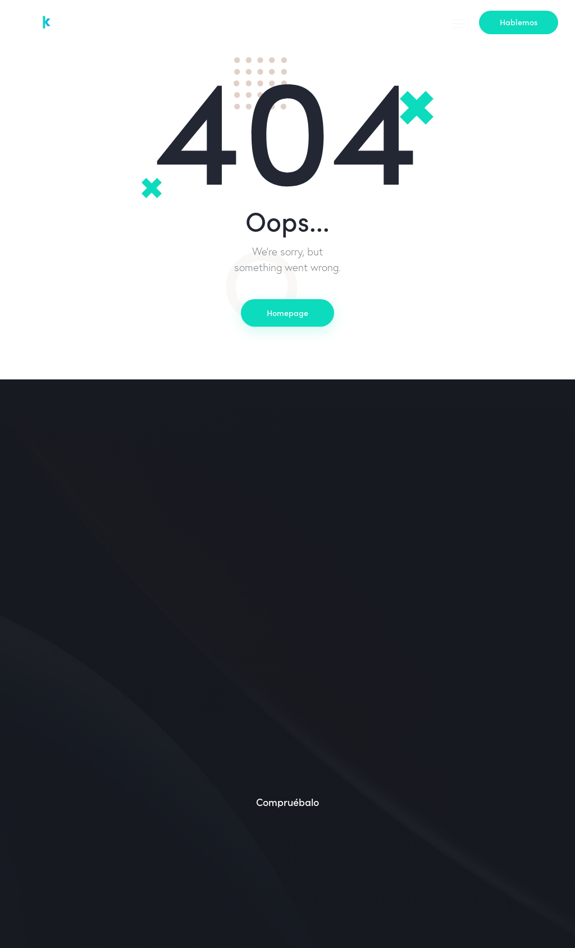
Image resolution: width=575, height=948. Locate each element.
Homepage (287, 313)
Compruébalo (287, 803)
